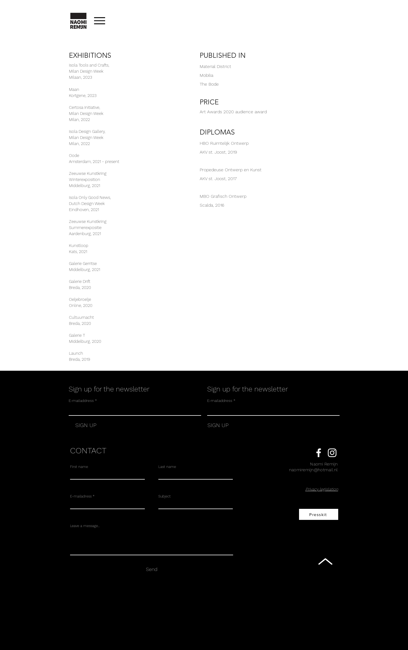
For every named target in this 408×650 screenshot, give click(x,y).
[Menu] (99, 20)
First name (79, 467)
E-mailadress (81, 496)
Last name (167, 467)
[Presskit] (318, 514)
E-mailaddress (81, 400)
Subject (164, 496)
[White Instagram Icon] (332, 453)
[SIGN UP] (82, 425)
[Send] (151, 569)
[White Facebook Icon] (318, 453)
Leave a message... (85, 526)
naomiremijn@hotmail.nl (313, 469)
